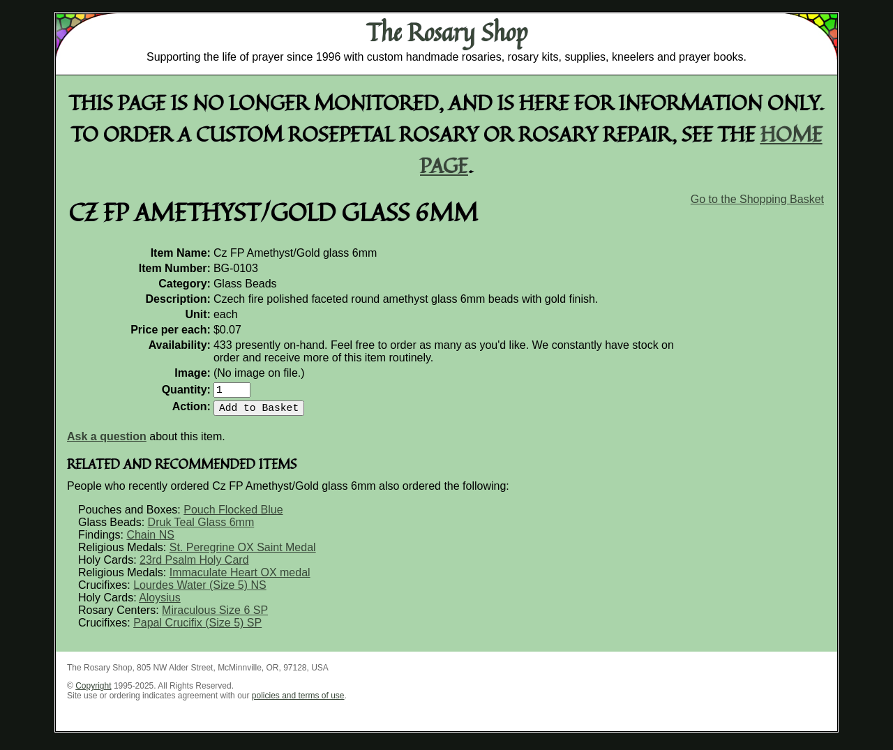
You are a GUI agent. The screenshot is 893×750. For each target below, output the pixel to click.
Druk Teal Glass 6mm (201, 528)
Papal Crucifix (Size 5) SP (197, 628)
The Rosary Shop (446, 32)
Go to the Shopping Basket (757, 199)
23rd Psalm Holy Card (194, 565)
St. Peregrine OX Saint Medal (243, 553)
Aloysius (160, 603)
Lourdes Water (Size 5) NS (200, 591)
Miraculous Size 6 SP (215, 616)
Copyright (93, 691)
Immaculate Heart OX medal (240, 578)
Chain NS (150, 540)
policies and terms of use (298, 701)
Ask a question (107, 442)
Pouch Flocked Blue (233, 515)
